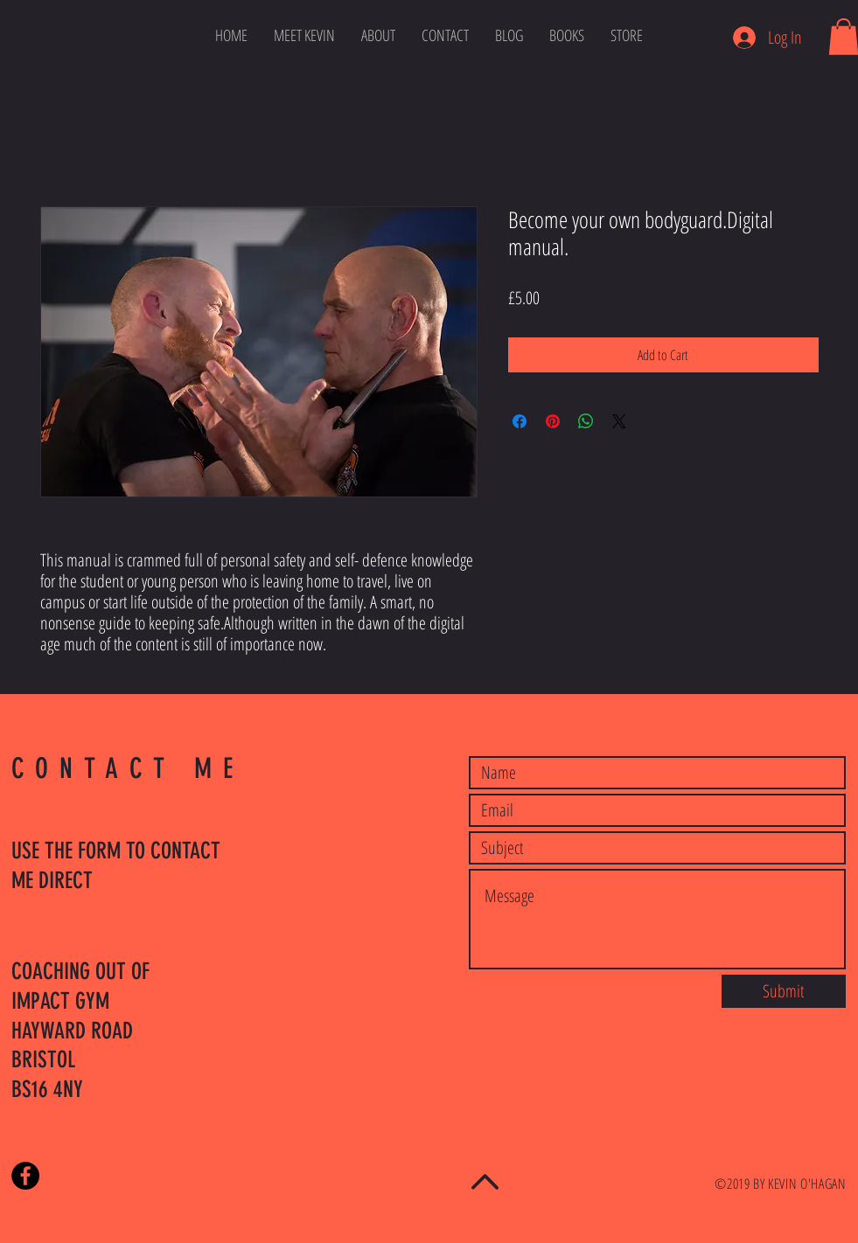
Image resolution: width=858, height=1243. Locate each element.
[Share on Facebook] (519, 421)
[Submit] (784, 991)
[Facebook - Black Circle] (25, 1176)
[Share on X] (619, 421)
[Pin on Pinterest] (552, 421)
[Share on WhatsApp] (585, 421)
